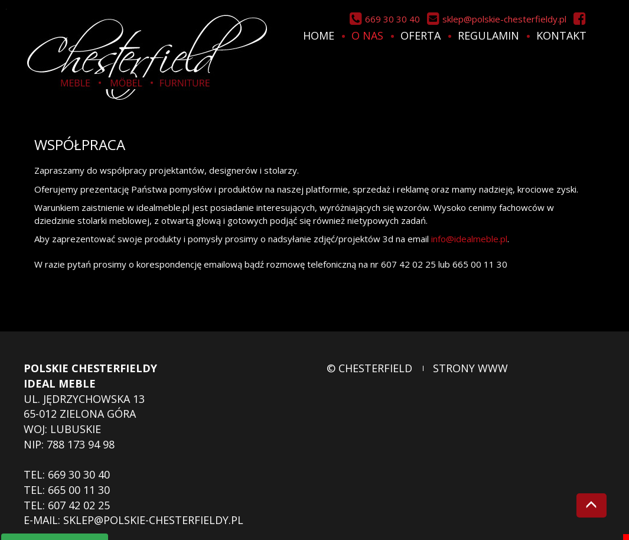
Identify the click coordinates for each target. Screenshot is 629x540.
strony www (470, 368)
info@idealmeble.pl (469, 239)
